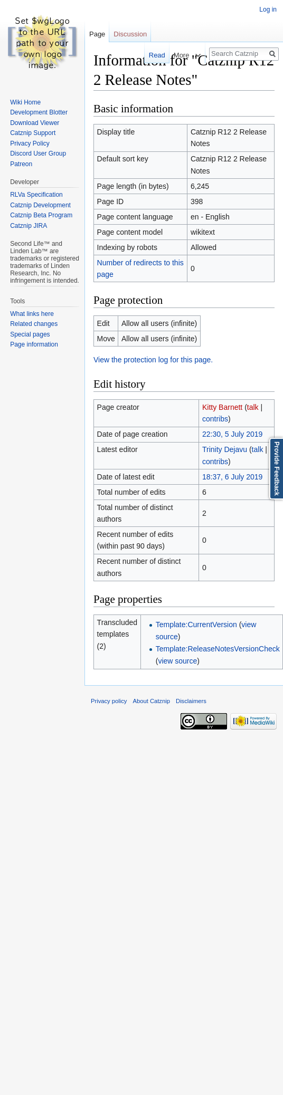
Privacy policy (109, 701)
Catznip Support (32, 133)
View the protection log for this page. (153, 360)
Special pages (30, 334)
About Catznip (151, 701)
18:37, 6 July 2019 (232, 477)
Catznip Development (40, 205)
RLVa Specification (36, 194)
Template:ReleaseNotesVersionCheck (218, 649)
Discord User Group (38, 153)
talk (253, 407)
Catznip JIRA (28, 225)
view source (177, 661)
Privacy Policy (30, 143)
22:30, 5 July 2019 (232, 434)
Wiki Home (25, 102)
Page (97, 34)
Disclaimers (191, 701)
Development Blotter (39, 112)
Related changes (34, 324)
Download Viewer (34, 123)
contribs (215, 419)
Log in (268, 9)
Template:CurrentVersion (196, 624)
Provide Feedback (276, 468)
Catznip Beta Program (41, 215)
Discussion (130, 34)
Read (150, 55)
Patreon (21, 164)
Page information (34, 344)
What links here (32, 314)
